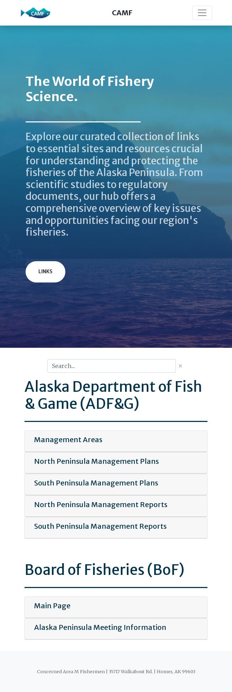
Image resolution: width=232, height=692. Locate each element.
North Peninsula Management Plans (96, 461)
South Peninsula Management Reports (100, 526)
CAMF (122, 12)
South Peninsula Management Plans (96, 482)
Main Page (52, 605)
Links (45, 272)
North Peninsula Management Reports (100, 504)
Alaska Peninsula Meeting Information (100, 627)
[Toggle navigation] (202, 13)
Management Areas (68, 439)
